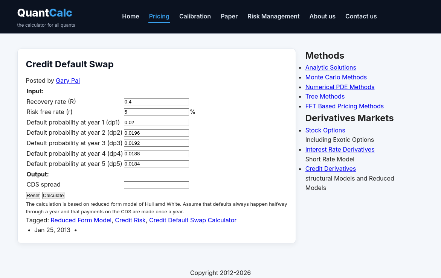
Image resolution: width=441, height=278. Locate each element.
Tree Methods (325, 96)
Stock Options (325, 130)
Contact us (361, 16)
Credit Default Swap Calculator (193, 220)
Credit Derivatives (330, 168)
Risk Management (273, 16)
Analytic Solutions (330, 67)
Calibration (195, 16)
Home (130, 16)
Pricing (159, 16)
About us (323, 16)
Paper (229, 16)
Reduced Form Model (81, 220)
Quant (46, 17)
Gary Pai (68, 80)
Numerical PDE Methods (340, 87)
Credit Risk (130, 220)
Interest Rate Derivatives (340, 149)
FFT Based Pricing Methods (344, 106)
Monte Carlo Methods (336, 77)
